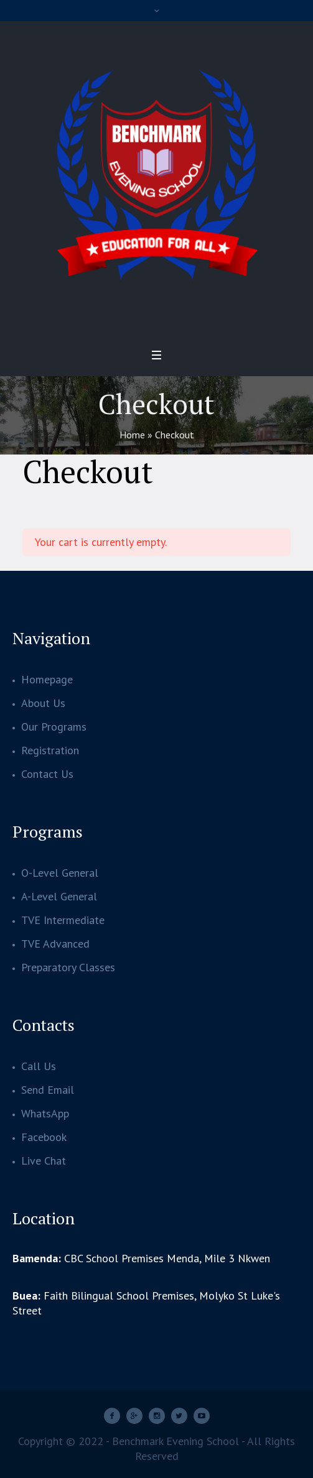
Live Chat (43, 1160)
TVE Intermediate (63, 920)
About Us (43, 703)
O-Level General (59, 873)
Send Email (47, 1090)
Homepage (47, 679)
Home (132, 434)
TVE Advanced (55, 943)
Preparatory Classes (68, 967)
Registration (50, 750)
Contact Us (47, 774)
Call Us (38, 1066)
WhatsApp (45, 1113)
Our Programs (53, 726)
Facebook (44, 1137)
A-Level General (59, 896)
